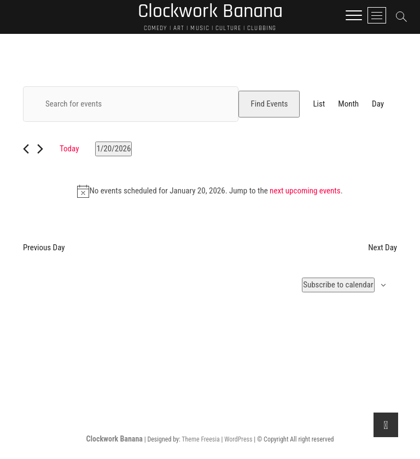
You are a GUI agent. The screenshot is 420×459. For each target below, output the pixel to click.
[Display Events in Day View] (378, 104)
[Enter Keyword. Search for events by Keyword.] (130, 104)
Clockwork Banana (114, 438)
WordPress (238, 439)
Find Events (269, 104)
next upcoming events (305, 191)
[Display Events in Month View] (348, 104)
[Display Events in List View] (319, 104)
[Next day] (40, 149)
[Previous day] (26, 149)
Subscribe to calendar (338, 285)
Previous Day (44, 247)
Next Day (382, 247)
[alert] (210, 191)
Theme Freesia (200, 439)
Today (69, 149)
